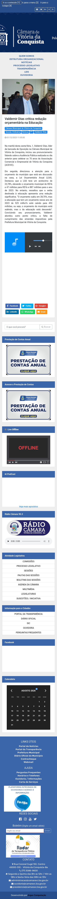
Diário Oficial (28, 618)
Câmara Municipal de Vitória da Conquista (23, 128)
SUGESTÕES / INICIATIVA (28, 598)
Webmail (28, 762)
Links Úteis (28, 741)
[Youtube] (30, 819)
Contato (28, 859)
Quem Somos (26, 56)
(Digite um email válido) (33, 826)
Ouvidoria (26, 75)
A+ (45, 9)
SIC (28, 623)
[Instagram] (26, 819)
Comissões (28, 561)
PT (31, 132)
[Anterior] (11, 690)
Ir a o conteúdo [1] (11, 2)
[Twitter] (35, 819)
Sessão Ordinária (13, 132)
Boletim (17, 825)
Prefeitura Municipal (28, 752)
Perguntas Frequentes (28, 632)
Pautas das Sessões (28, 575)
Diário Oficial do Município (28, 755)
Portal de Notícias (28, 746)
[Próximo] (45, 690)
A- (53, 9)
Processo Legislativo (26, 65)
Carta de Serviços (28, 782)
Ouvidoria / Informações (28, 779)
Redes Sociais (28, 813)
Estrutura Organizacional (27, 59)
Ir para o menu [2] (30, 2)
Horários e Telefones (29, 775)
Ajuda (28, 767)
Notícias (26, 62)
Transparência (26, 68)
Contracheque (28, 759)
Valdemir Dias (41, 132)
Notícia (25, 132)
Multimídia (28, 589)
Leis (26, 72)
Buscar (46, 327)
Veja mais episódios (28, 506)
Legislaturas (28, 594)
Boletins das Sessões (28, 580)
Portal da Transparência (28, 614)
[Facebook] (21, 819)
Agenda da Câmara (28, 584)
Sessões (28, 570)
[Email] (25, 831)
